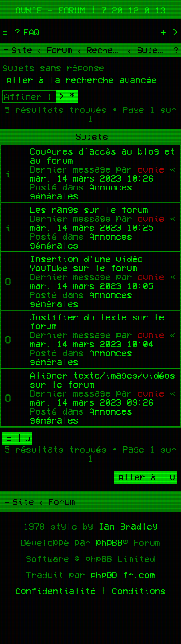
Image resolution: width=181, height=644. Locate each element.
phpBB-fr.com (122, 575)
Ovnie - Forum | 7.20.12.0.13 (90, 10)
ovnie (151, 169)
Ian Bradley (128, 526)
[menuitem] (26, 32)
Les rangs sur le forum (89, 209)
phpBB (109, 542)
